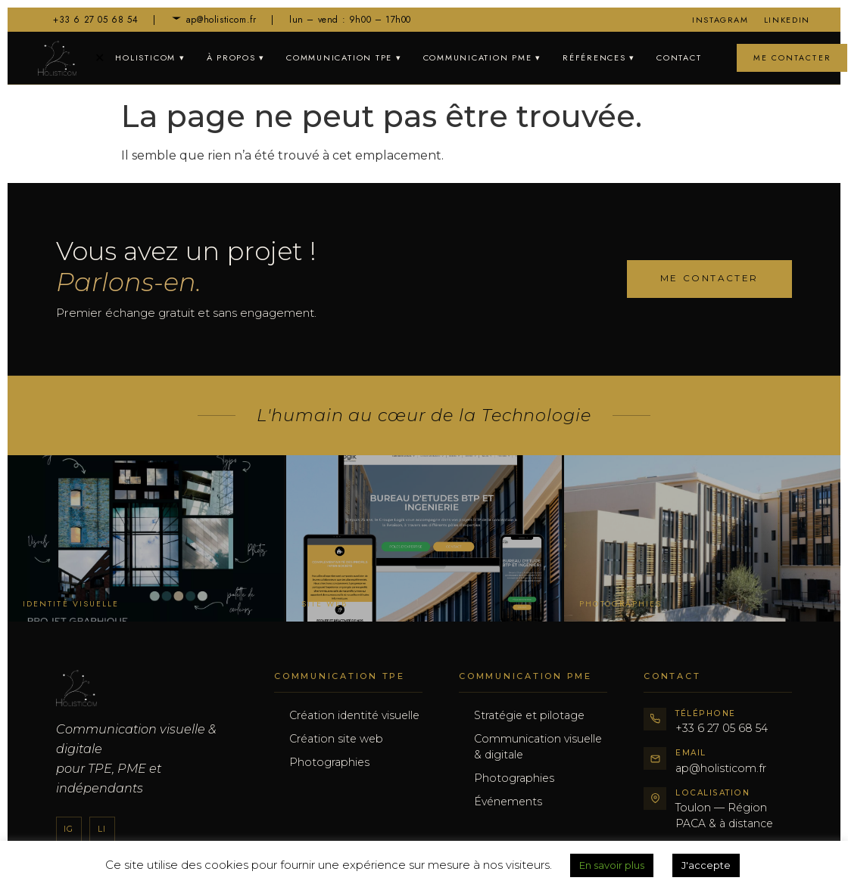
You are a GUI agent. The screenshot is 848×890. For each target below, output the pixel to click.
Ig (68, 829)
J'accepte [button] (706, 865)
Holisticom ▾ (150, 57)
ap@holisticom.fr (214, 19)
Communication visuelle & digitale (538, 746)
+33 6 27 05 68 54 (88, 19)
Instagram (720, 20)
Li (102, 829)
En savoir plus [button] (611, 865)
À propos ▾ (236, 57)
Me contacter (792, 58)
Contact (678, 57)
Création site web (336, 739)
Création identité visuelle (354, 715)
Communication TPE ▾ (343, 57)
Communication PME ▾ (482, 57)
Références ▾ (599, 57)
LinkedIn (787, 20)
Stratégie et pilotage (529, 715)
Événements (508, 801)
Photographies (329, 762)
